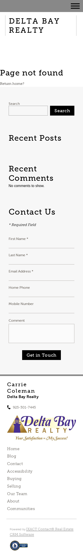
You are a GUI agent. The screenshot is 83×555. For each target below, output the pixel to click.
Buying (14, 478)
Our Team (17, 493)
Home (13, 448)
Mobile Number (21, 303)
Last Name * (18, 255)
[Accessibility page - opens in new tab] (18, 548)
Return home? (12, 83)
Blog (11, 456)
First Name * (18, 238)
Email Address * (21, 271)
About (13, 501)
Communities (21, 508)
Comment (17, 320)
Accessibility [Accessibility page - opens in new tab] (19, 471)
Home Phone (19, 287)
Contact (15, 463)
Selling (14, 486)
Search (14, 103)
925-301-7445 (24, 407)
